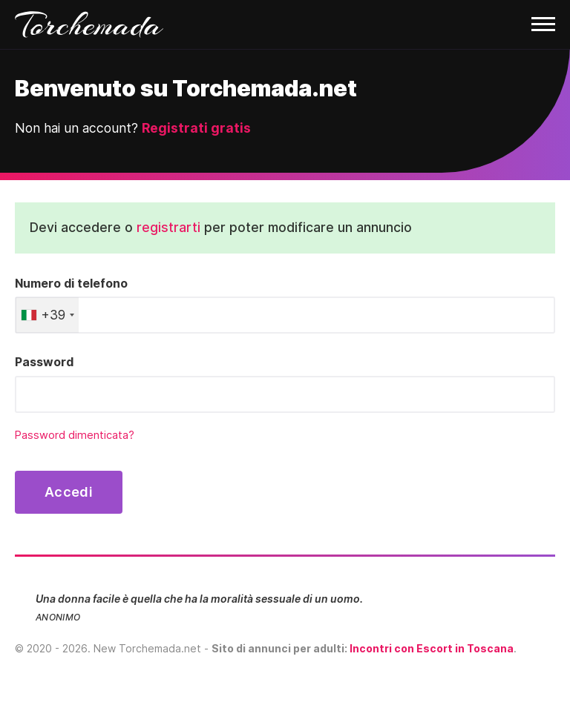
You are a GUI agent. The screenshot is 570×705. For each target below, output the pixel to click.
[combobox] (47, 315)
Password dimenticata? (74, 435)
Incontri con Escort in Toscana (432, 648)
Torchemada (89, 24)
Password (44, 361)
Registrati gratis (196, 128)
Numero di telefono (71, 283)
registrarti (168, 227)
